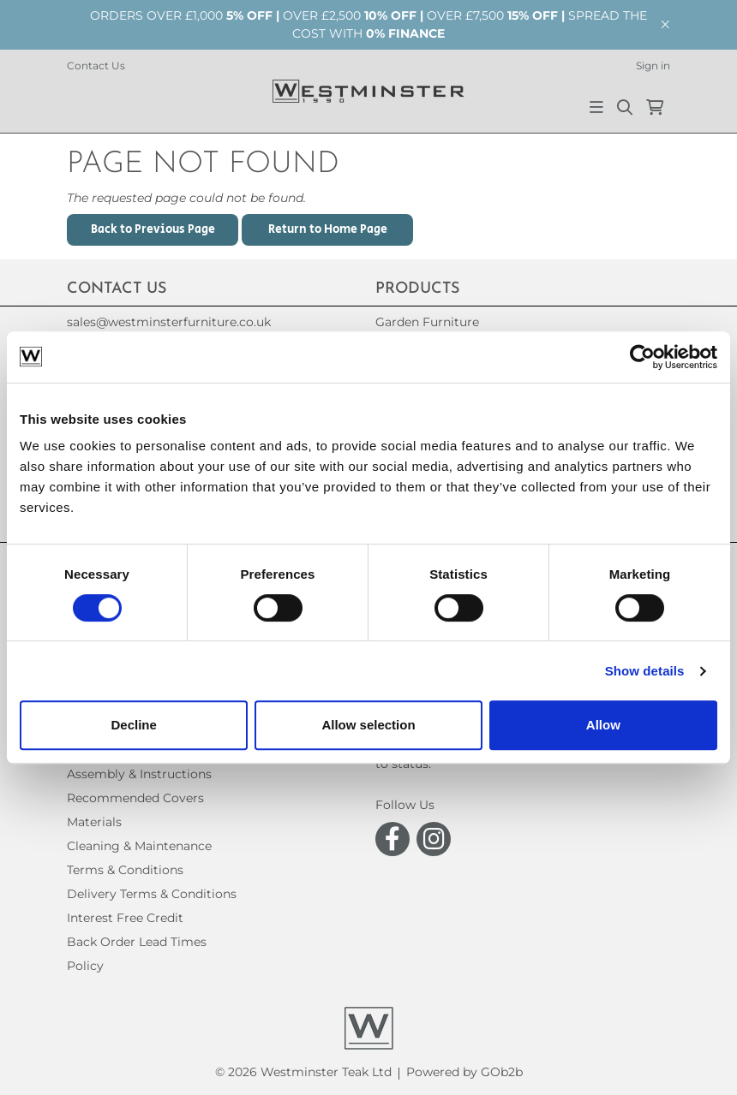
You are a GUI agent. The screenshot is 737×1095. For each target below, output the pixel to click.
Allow (603, 724)
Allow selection (368, 724)
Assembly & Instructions (139, 774)
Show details (645, 671)
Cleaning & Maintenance (139, 846)
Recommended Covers (135, 798)
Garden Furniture (427, 322)
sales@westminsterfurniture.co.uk (169, 322)
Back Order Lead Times (137, 941)
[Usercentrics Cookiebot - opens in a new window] (642, 357)
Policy (85, 965)
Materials (94, 822)
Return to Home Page (327, 229)
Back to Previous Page (153, 229)
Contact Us (96, 65)
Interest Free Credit (125, 917)
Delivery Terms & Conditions (152, 894)
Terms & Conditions (125, 870)
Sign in (653, 65)
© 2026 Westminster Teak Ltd (303, 1072)
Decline (134, 724)
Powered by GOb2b (464, 1072)
